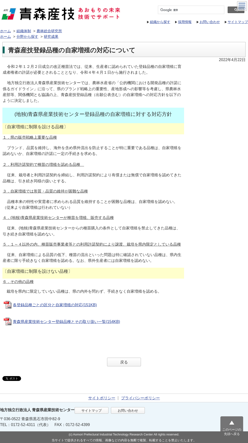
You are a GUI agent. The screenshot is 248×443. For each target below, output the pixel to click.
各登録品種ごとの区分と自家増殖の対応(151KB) (55, 305)
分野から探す (27, 36)
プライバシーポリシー (140, 398)
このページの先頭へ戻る (231, 432)
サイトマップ (238, 22)
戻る (124, 362)
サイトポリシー (101, 398)
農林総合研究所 (49, 31)
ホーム (5, 31)
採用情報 (185, 22)
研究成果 (51, 36)
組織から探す (160, 22)
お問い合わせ (210, 22)
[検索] (190, 10)
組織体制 (23, 31)
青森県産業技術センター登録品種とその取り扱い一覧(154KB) (66, 322)
